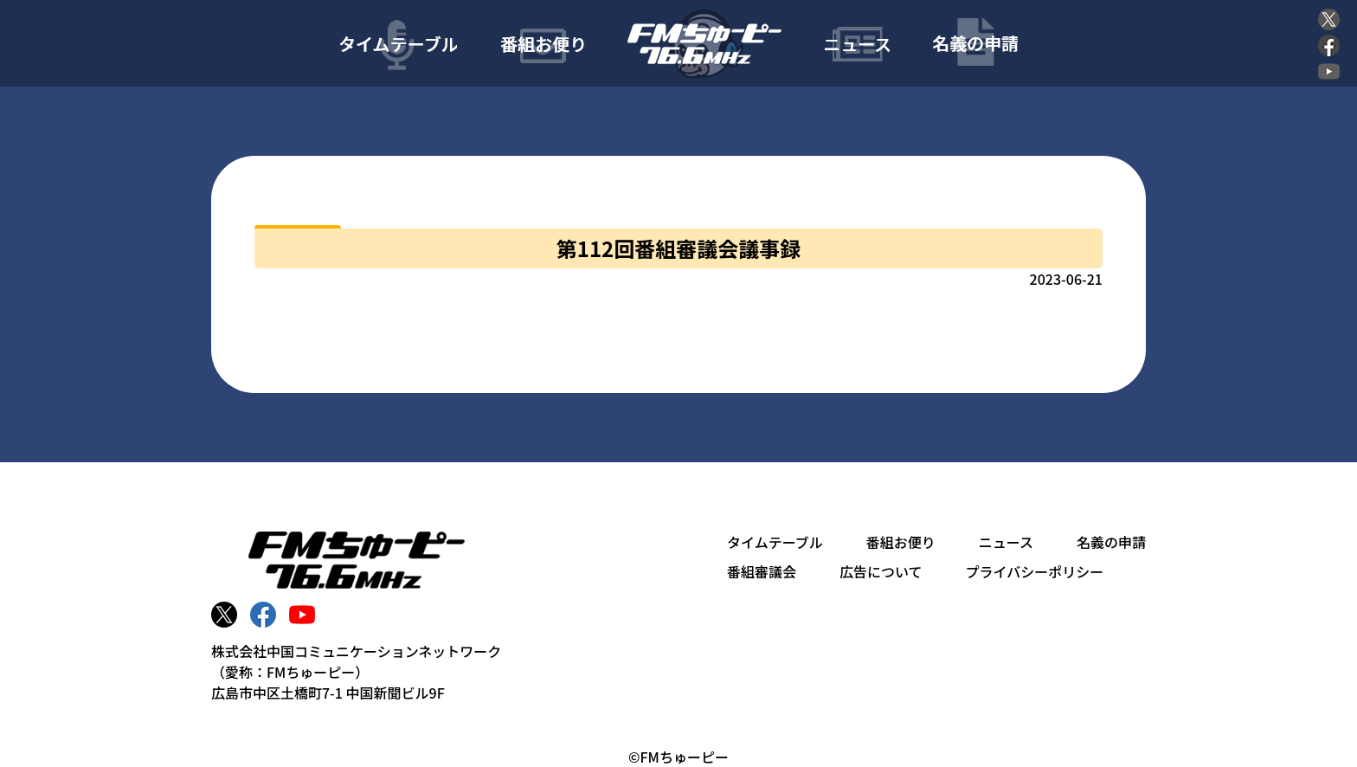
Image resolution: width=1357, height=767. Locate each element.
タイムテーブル (775, 542)
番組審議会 (761, 571)
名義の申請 (1111, 542)
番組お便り (901, 542)
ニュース (1006, 542)
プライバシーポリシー (1035, 571)
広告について (881, 571)
